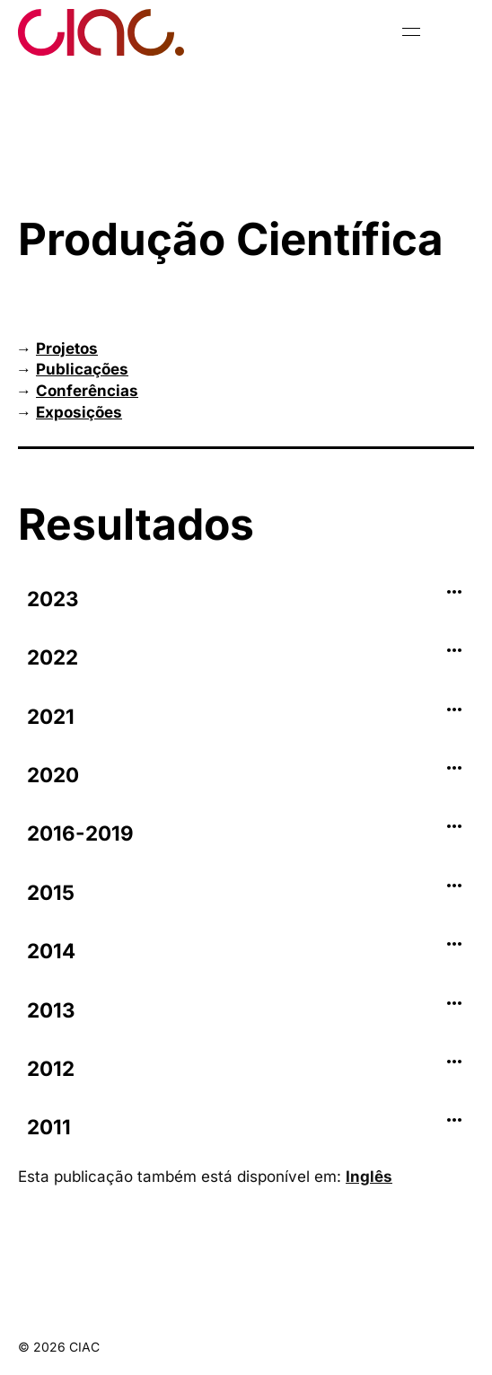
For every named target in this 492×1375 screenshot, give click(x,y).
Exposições (79, 412)
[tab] (246, 599)
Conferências (87, 391)
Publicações (82, 369)
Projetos (67, 348)
